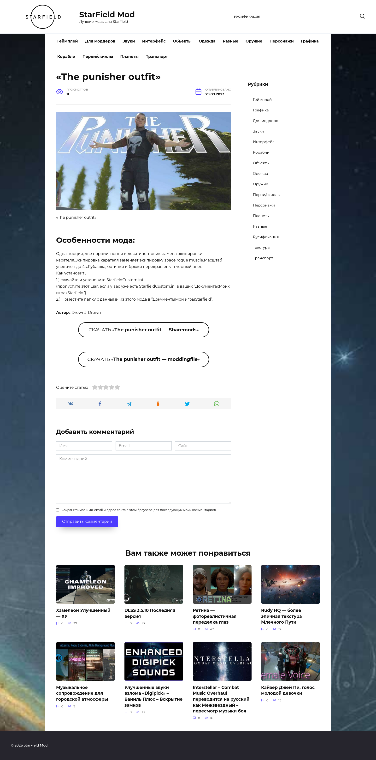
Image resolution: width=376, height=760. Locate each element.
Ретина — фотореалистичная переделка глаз (214, 616)
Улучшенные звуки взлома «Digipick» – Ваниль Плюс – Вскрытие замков (153, 696)
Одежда (207, 41)
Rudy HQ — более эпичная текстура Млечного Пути (281, 616)
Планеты (129, 56)
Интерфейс (154, 41)
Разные (230, 41)
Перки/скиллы (97, 56)
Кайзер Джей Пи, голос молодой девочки (288, 690)
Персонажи (282, 41)
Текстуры (261, 247)
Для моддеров (100, 41)
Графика (310, 41)
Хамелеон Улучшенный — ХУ (83, 613)
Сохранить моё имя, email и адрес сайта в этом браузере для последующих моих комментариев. (139, 510)
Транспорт (157, 56)
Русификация (247, 16)
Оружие (254, 41)
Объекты (182, 41)
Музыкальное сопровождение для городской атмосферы (82, 693)
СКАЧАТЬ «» (143, 330)
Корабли (66, 56)
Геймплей (67, 41)
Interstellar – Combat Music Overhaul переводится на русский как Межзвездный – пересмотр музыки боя (221, 699)
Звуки (129, 41)
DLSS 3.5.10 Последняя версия (149, 613)
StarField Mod (107, 14)
